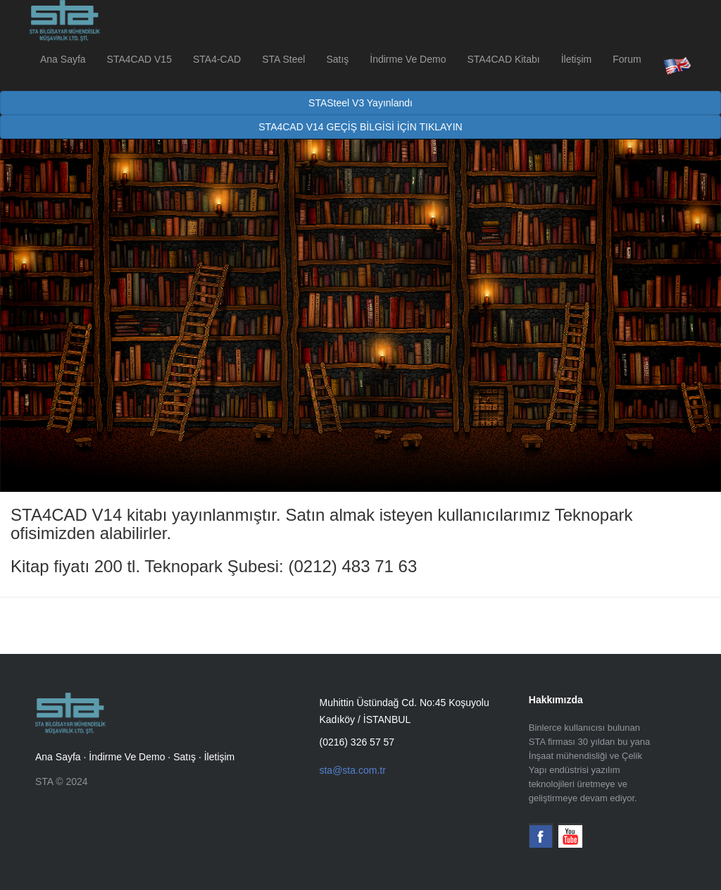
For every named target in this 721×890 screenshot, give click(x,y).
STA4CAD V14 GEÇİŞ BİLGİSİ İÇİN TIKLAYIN (360, 126)
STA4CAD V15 (139, 59)
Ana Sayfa (63, 59)
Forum (627, 59)
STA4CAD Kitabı (503, 59)
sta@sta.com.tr (352, 770)
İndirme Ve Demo (408, 59)
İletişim (576, 59)
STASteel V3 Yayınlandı (360, 103)
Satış (337, 59)
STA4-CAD (217, 59)
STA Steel (283, 59)
